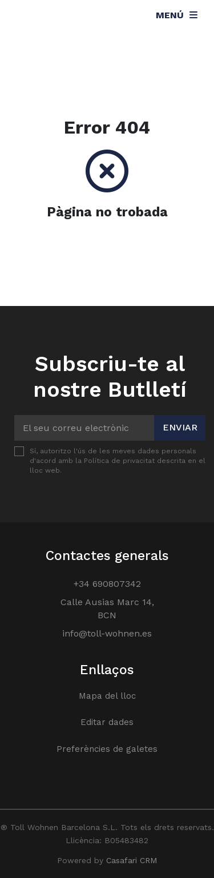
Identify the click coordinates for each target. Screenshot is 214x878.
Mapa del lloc (107, 696)
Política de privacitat (119, 461)
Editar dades (107, 722)
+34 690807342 (107, 583)
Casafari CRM (131, 860)
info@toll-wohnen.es (107, 633)
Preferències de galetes (107, 749)
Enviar (180, 427)
